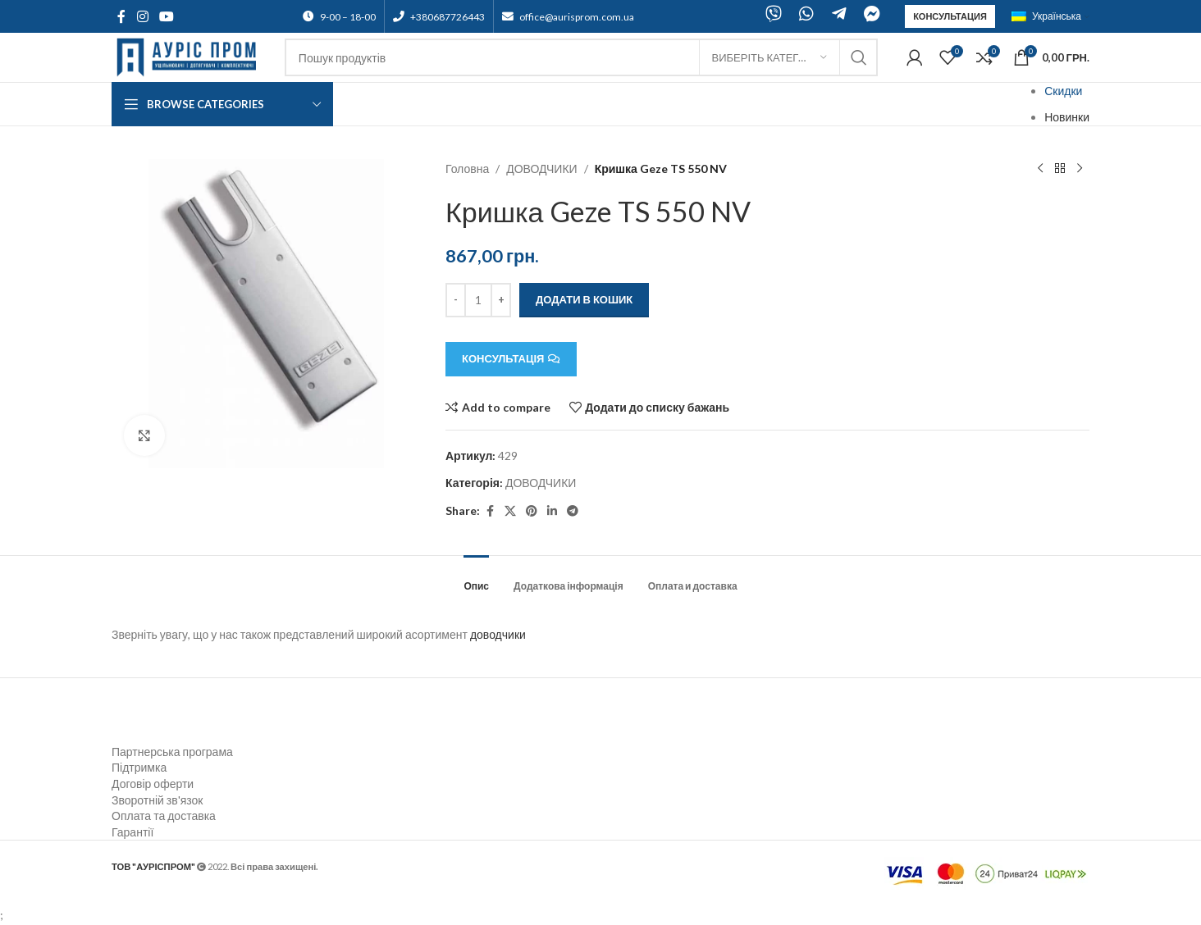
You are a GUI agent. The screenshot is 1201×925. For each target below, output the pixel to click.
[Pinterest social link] (531, 511)
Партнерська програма (172, 752)
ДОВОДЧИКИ (542, 168)
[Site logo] (190, 56)
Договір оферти (153, 784)
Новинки (1066, 117)
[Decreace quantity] (455, 300)
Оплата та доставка (164, 815)
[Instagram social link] (142, 16)
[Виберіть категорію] (769, 57)
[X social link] (510, 511)
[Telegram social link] (572, 511)
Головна (467, 168)
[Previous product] (1040, 169)
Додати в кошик (584, 299)
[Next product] (1079, 169)
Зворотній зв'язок (157, 800)
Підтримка (139, 767)
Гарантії (132, 832)
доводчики (498, 634)
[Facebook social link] (121, 16)
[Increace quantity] (501, 300)
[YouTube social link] (166, 16)
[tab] (476, 578)
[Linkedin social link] (552, 511)
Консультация (950, 16)
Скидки (1063, 91)
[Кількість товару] (478, 300)
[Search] (581, 57)
